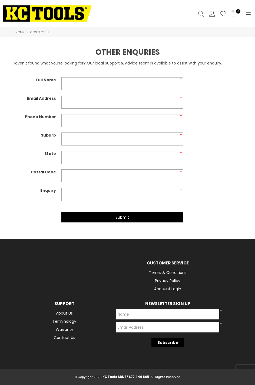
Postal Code (43, 172)
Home (19, 32)
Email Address (41, 98)
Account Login (167, 289)
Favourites (223, 14)
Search (201, 14)
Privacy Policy (167, 280)
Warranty (64, 329)
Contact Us (64, 337)
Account (212, 14)
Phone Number (40, 116)
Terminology (64, 321)
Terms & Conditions (168, 272)
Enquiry (48, 190)
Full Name (46, 80)
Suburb (48, 135)
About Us (64, 313)
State (50, 153)
